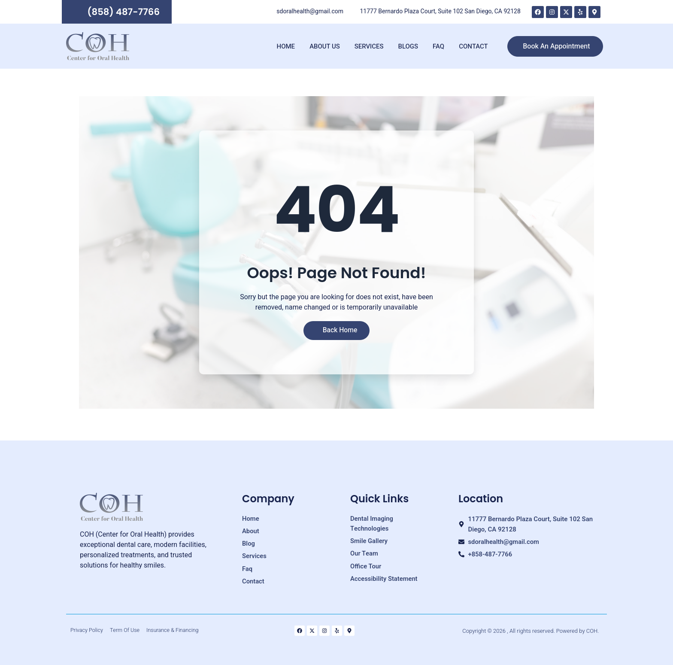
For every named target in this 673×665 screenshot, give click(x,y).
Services (369, 47)
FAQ (438, 47)
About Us (324, 47)
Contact (473, 47)
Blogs (408, 47)
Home (286, 47)
